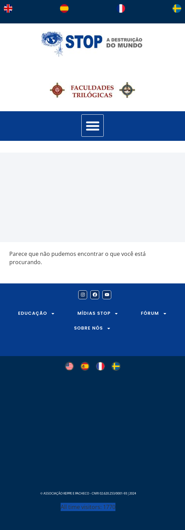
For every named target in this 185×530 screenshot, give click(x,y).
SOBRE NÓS (92, 328)
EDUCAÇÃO (36, 313)
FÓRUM (154, 313)
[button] (92, 125)
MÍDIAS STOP (98, 313)
